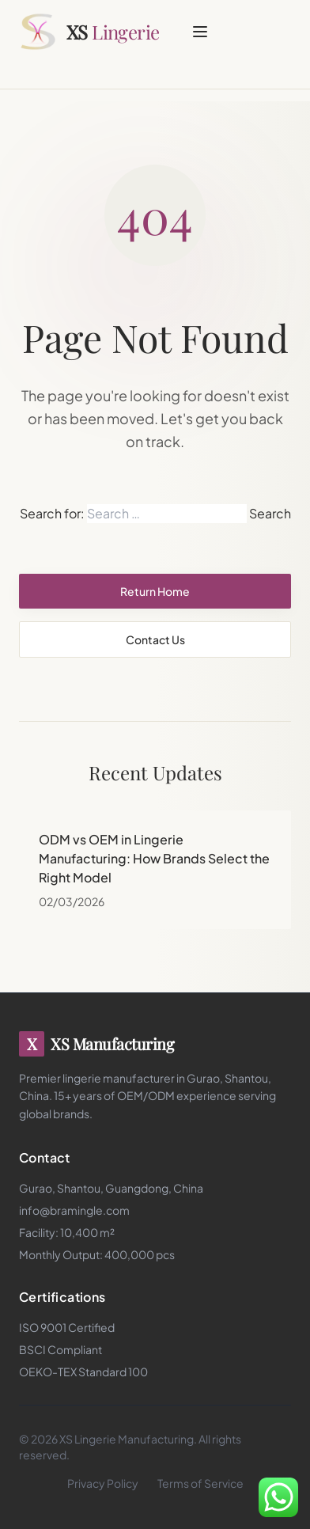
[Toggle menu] (200, 31)
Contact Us (155, 639)
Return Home (155, 591)
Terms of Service (200, 1483)
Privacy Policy (102, 1483)
